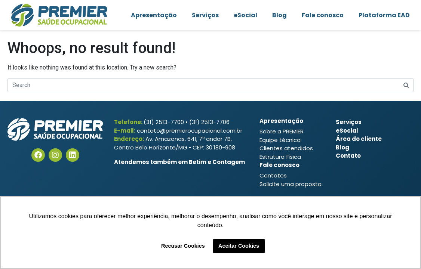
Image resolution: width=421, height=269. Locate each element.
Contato (348, 156)
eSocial (245, 15)
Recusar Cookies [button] (183, 246)
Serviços (205, 15)
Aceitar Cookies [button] (238, 246)
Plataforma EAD (384, 15)
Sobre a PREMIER (281, 131)
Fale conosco (323, 15)
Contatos (273, 175)
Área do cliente (359, 139)
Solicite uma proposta (290, 184)
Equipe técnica (280, 140)
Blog (279, 15)
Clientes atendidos (286, 148)
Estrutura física (280, 157)
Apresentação (154, 15)
